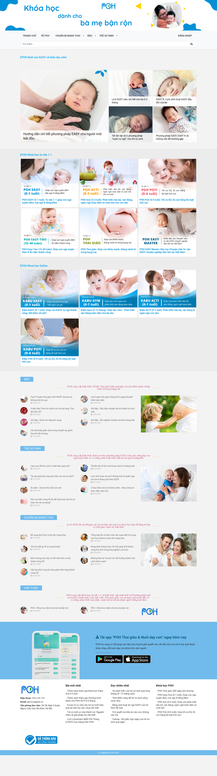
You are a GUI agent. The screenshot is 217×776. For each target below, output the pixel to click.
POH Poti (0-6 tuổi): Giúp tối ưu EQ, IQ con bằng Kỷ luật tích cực (175, 734)
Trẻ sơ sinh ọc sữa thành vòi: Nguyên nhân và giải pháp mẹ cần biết (85, 734)
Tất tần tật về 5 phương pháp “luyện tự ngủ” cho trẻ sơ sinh (127, 137)
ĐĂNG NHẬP (185, 35)
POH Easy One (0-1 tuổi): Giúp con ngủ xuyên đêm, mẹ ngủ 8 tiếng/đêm (176, 717)
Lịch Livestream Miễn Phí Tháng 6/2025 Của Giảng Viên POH (82, 741)
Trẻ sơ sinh (106, 35)
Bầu (89, 35)
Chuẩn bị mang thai (67, 35)
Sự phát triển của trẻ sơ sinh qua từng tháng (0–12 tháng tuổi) (130, 713)
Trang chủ (29, 35)
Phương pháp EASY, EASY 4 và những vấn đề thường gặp (172, 137)
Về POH (45, 35)
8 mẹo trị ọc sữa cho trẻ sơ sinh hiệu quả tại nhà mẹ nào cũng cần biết (85, 727)
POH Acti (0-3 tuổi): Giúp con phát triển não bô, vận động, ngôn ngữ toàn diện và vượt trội (176, 725)
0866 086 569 (39, 718)
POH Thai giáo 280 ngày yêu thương (174, 711)
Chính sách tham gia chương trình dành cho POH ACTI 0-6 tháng (83, 720)
